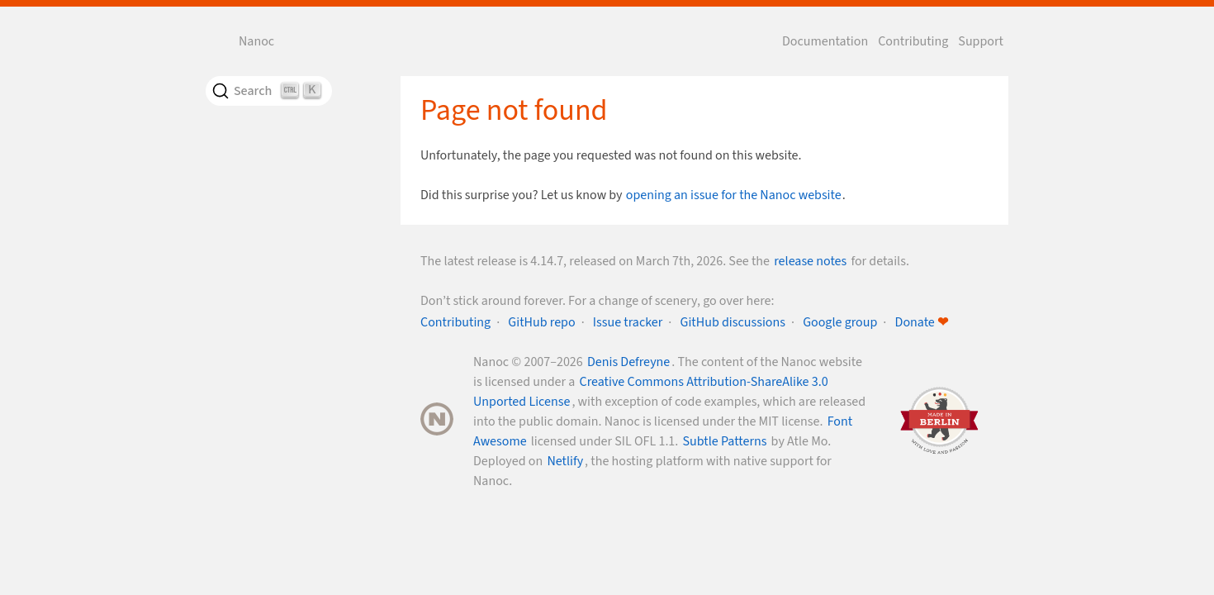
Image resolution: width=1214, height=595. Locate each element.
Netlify (565, 461)
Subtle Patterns (725, 441)
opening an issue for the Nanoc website (734, 195)
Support (980, 41)
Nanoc (256, 41)
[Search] (269, 91)
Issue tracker (628, 322)
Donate (921, 322)
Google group (840, 322)
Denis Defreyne (628, 362)
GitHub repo (541, 322)
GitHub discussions (733, 322)
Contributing (913, 41)
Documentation (825, 41)
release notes (810, 261)
